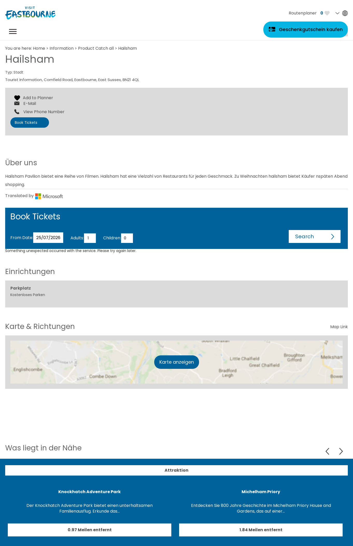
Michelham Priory (261, 492)
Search (304, 236)
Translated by (34, 196)
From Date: (21, 238)
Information (62, 48)
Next (341, 451)
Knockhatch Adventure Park (89, 492)
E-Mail (29, 103)
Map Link (339, 327)
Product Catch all (96, 48)
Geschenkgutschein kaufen (311, 29)
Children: (112, 238)
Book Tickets (26, 122)
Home (39, 48)
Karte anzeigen (176, 362)
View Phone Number (44, 112)
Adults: (77, 238)
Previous (328, 451)
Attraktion (176, 470)
